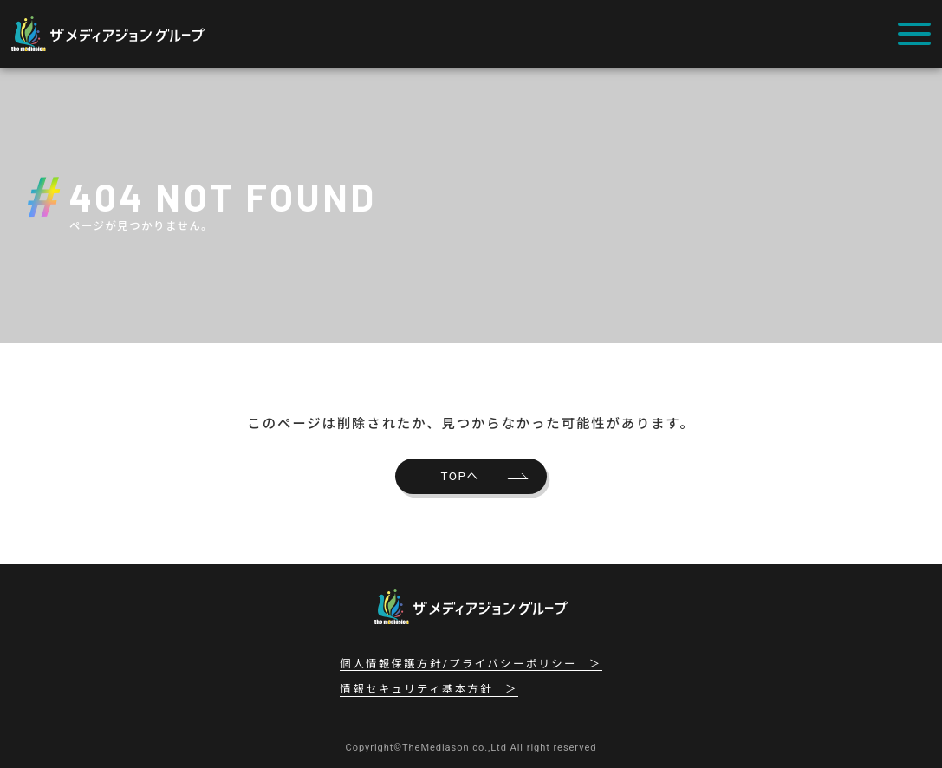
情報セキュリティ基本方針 (416, 689)
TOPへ (460, 476)
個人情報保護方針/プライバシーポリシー (458, 664)
